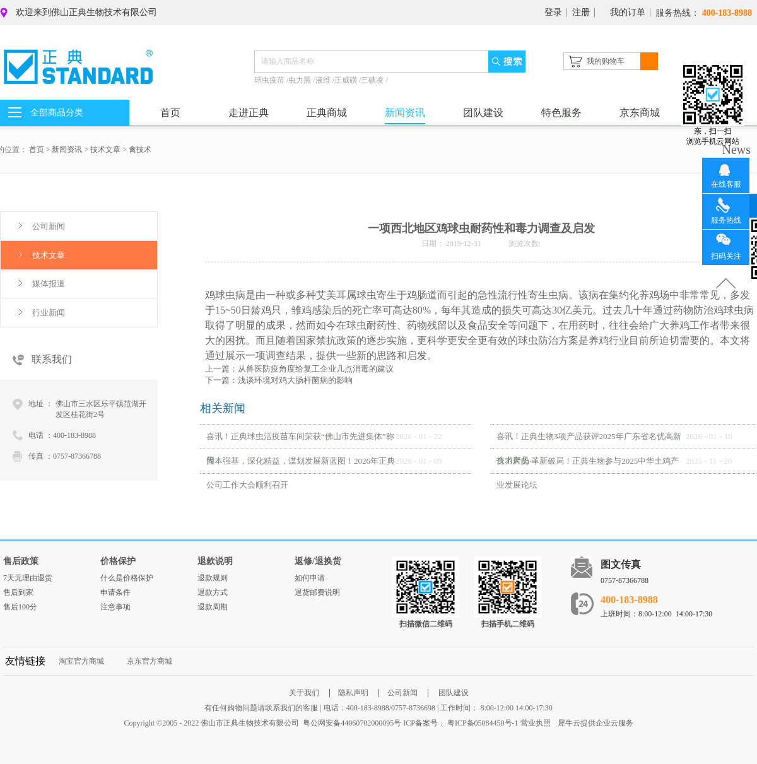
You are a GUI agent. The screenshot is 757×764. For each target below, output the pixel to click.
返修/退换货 (318, 561)
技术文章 (105, 149)
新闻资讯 (67, 149)
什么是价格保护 (126, 577)
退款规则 (212, 577)
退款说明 (215, 561)
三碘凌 (373, 80)
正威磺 (346, 80)
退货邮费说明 (317, 592)
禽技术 (140, 149)
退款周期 (212, 606)
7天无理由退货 (27, 577)
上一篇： (299, 368)
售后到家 (18, 592)
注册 (581, 12)
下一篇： (279, 380)
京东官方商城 (149, 661)
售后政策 (20, 561)
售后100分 (20, 606)
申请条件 (115, 592)
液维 (323, 80)
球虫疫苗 (270, 80)
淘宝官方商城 (81, 661)
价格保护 (118, 561)
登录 (553, 12)
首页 (170, 112)
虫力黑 (300, 80)
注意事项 (115, 606)
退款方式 (212, 592)
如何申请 (310, 577)
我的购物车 (606, 61)
